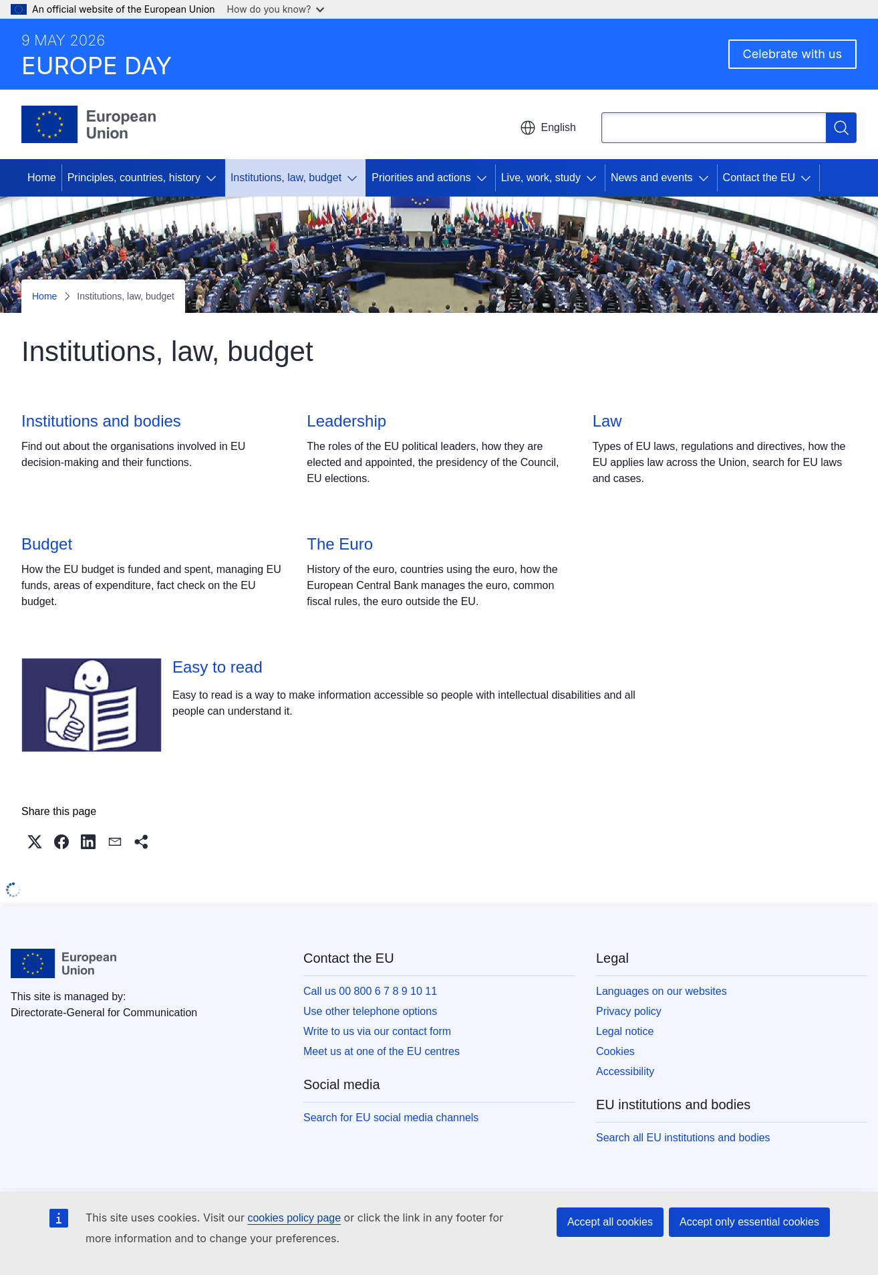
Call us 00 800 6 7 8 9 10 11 (370, 991)
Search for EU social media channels (390, 1117)
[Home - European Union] (88, 124)
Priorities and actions (421, 177)
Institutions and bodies (101, 421)
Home (41, 177)
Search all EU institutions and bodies (683, 1137)
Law (607, 421)
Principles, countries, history (133, 177)
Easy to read (217, 667)
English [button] (548, 128)
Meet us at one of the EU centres (381, 1051)
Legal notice (624, 1031)
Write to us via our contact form (377, 1031)
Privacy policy (629, 1011)
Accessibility (625, 1071)
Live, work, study (541, 177)
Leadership (346, 421)
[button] (34, 841)
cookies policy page (294, 1218)
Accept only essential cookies (749, 1222)
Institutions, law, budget (286, 177)
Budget (46, 544)
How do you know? (276, 9)
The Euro (340, 544)
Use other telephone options (370, 1011)
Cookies (615, 1051)
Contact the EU (759, 177)
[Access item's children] (214, 178)
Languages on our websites (661, 991)
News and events (652, 177)
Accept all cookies (610, 1222)
